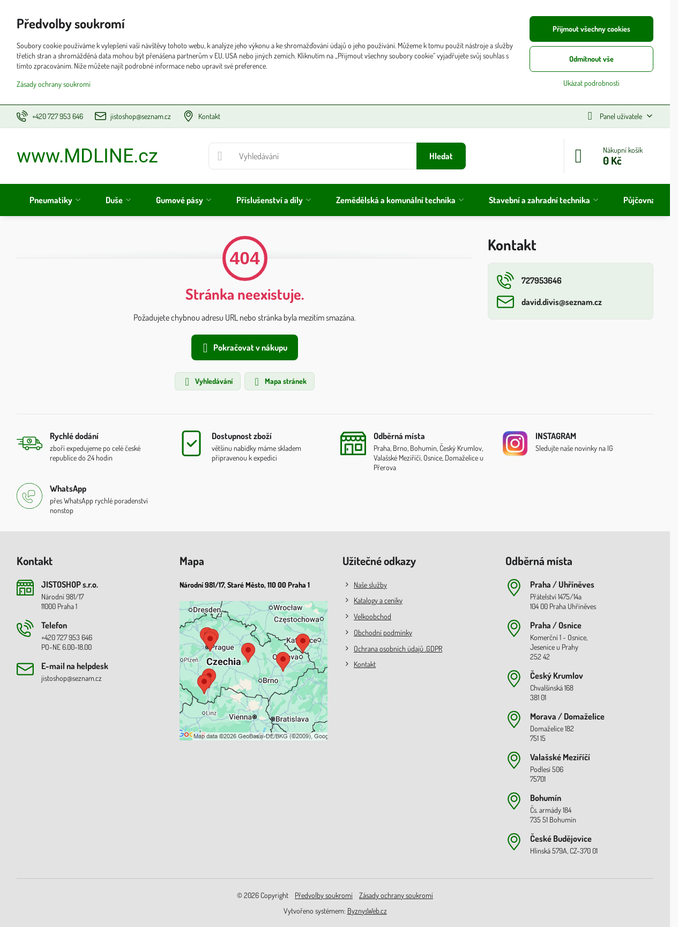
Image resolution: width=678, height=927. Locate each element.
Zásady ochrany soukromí (396, 895)
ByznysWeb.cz (367, 910)
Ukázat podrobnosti (591, 82)
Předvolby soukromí (324, 895)
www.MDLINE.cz (87, 156)
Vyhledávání (207, 381)
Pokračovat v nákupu (243, 348)
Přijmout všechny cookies (591, 28)
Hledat (441, 156)
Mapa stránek (279, 381)
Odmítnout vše (591, 58)
